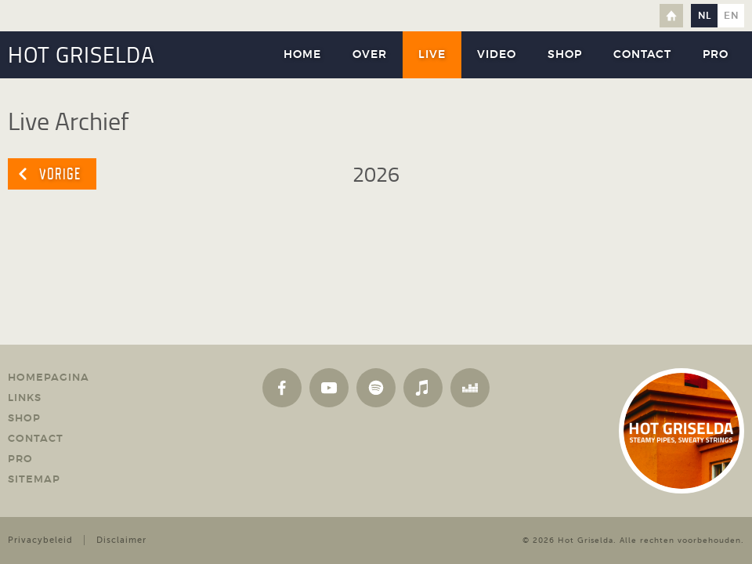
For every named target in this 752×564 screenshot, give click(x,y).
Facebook (282, 387)
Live (432, 54)
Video (496, 54)
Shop (565, 54)
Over (369, 54)
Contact (642, 54)
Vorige (60, 173)
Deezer (470, 387)
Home (671, 15)
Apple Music (423, 387)
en (731, 15)
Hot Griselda (585, 540)
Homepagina (48, 378)
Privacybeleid (40, 540)
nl (704, 15)
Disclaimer (121, 540)
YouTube (329, 387)
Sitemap (34, 480)
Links (25, 398)
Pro (715, 54)
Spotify (376, 387)
